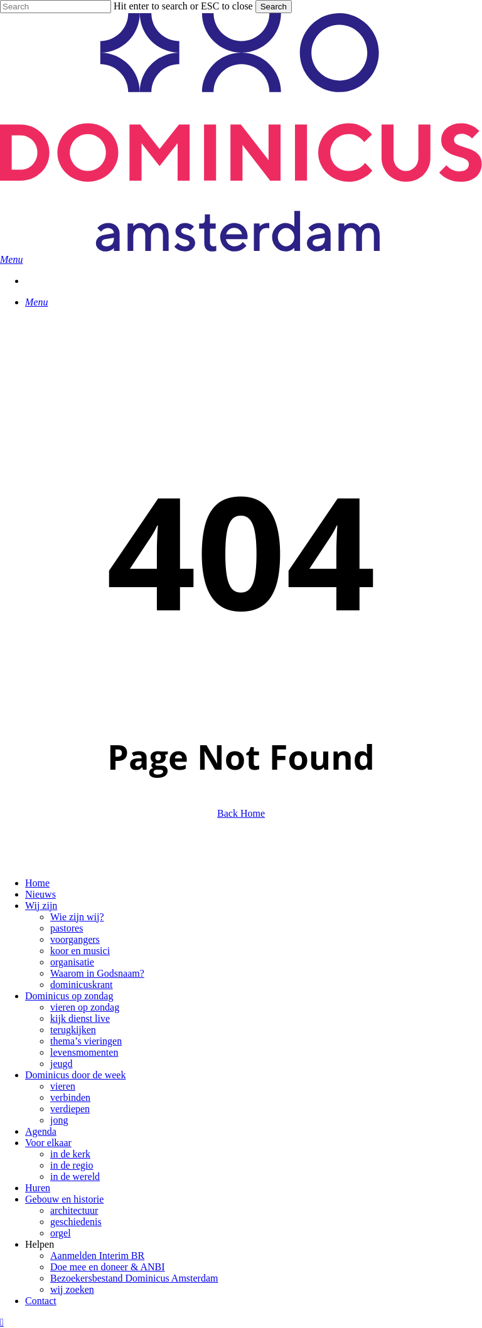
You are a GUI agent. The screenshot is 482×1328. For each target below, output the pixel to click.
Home (37, 883)
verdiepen (70, 1108)
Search (273, 6)
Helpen (39, 1244)
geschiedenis (76, 1221)
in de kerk (70, 1154)
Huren (37, 1187)
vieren (62, 1086)
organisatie (72, 962)
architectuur (74, 1210)
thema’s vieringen (86, 1041)
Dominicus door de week (75, 1075)
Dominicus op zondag (69, 996)
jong (59, 1120)
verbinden (70, 1097)
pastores (66, 928)
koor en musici (80, 950)
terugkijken (73, 1029)
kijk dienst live (80, 1018)
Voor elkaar (48, 1142)
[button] (11, 259)
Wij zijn (41, 905)
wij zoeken (72, 1289)
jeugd (61, 1063)
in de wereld (75, 1176)
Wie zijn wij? (77, 916)
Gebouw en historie (64, 1199)
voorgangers (75, 939)
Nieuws (40, 894)
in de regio (71, 1165)
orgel (60, 1233)
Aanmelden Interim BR (97, 1255)
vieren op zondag (84, 1007)
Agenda (40, 1131)
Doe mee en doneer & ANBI (107, 1267)
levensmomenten (84, 1052)
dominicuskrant (81, 984)
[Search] (55, 6)
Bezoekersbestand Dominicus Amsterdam (134, 1278)
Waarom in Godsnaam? (97, 973)
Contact (40, 1300)
